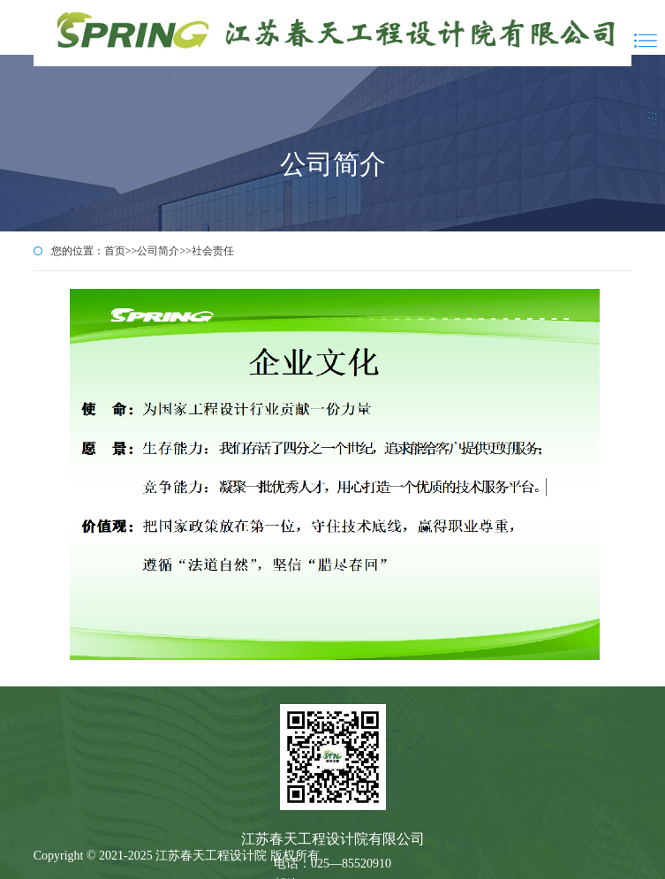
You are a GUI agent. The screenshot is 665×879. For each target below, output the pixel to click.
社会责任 (213, 251)
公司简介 (158, 251)
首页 (114, 251)
